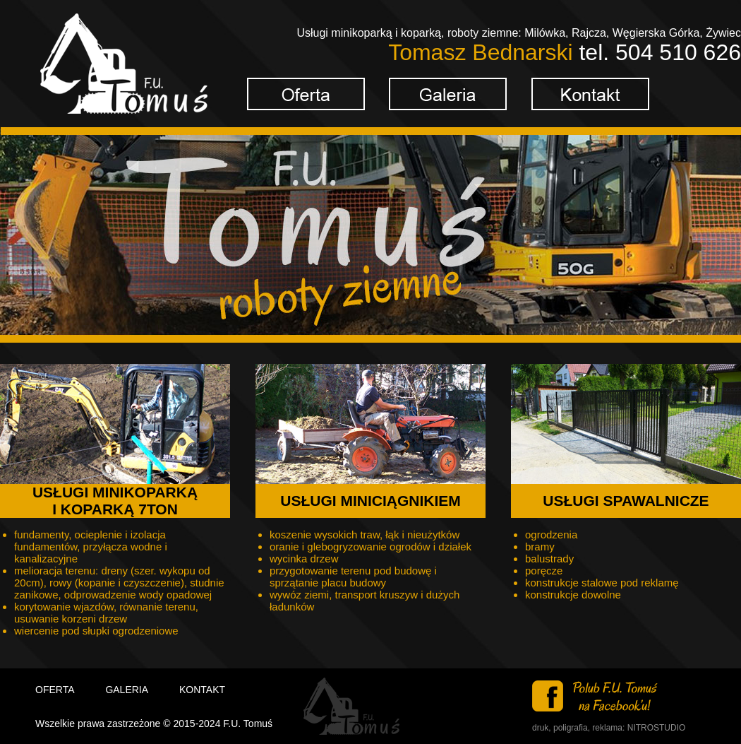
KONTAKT (202, 689)
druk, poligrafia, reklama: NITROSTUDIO (608, 728)
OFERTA (55, 689)
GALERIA (126, 689)
